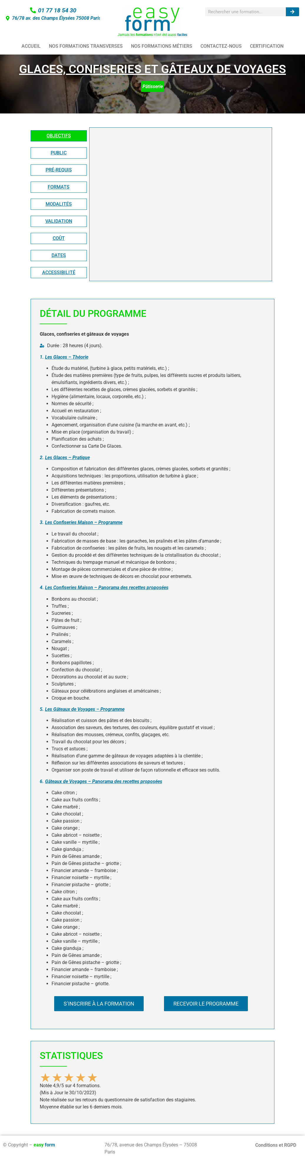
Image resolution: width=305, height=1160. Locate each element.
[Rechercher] (292, 11)
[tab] (59, 136)
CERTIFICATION (267, 46)
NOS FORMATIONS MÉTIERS (161, 46)
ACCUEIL (31, 46)
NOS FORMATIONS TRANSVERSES (86, 46)
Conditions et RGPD (275, 1145)
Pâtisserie (152, 86)
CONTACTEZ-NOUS (221, 46)
